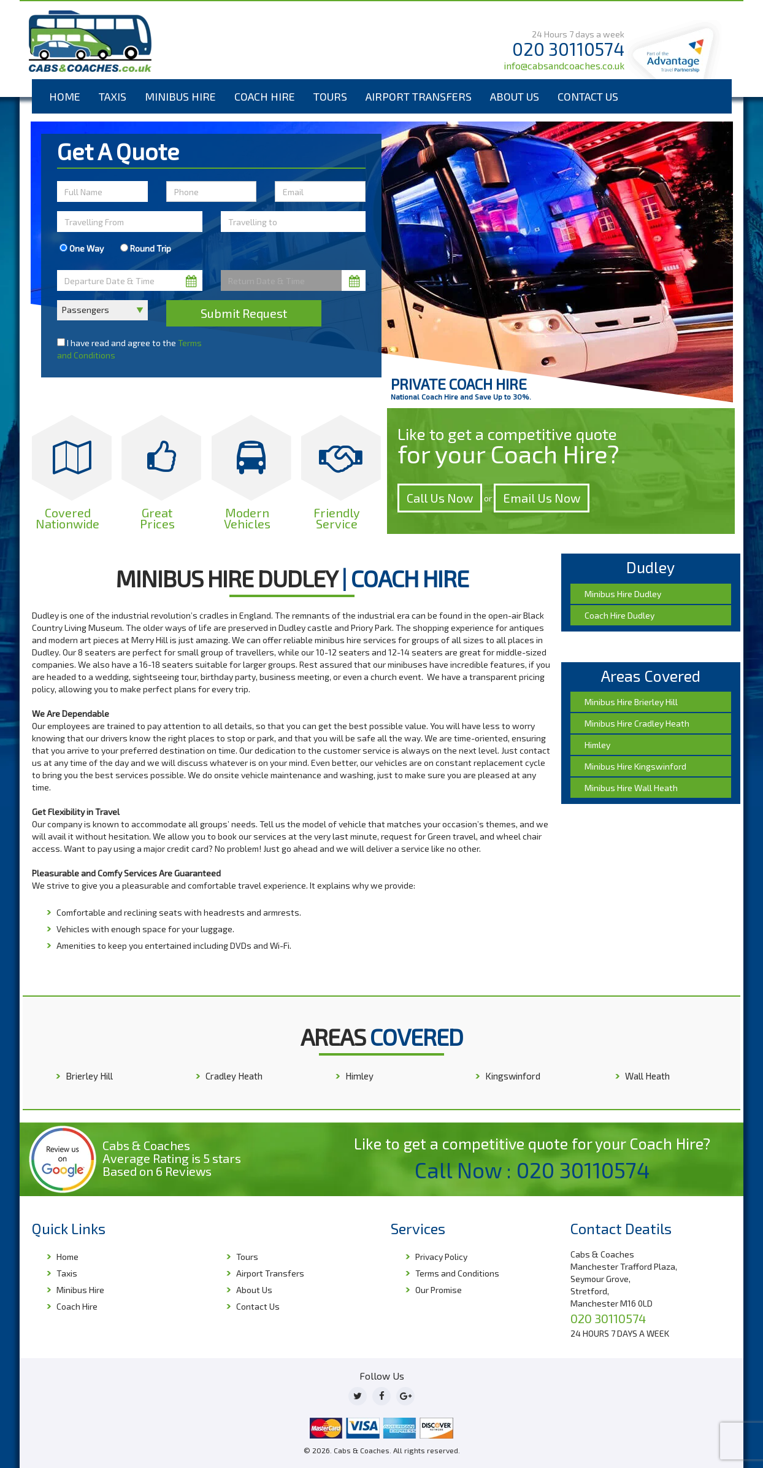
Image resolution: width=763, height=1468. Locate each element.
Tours (330, 96)
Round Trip (145, 248)
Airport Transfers (419, 96)
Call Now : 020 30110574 (532, 1170)
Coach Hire (264, 96)
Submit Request (244, 313)
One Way (81, 248)
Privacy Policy (441, 1256)
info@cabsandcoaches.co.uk (564, 65)
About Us (514, 96)
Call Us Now (440, 497)
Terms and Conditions (457, 1273)
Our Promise (438, 1289)
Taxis (112, 96)
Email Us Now (541, 497)
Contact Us (588, 96)
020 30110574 (568, 49)
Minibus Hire (180, 96)
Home (64, 96)
